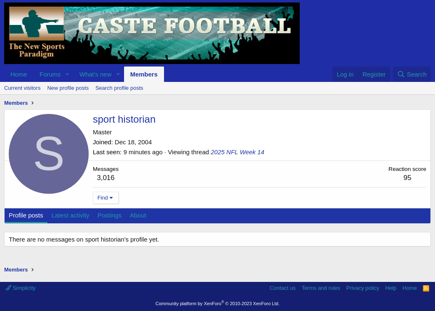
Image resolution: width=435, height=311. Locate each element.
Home (18, 74)
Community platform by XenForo (218, 303)
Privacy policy (362, 288)
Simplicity (21, 288)
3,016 (106, 178)
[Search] (412, 74)
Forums (50, 74)
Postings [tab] (109, 215)
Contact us (283, 288)
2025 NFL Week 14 (237, 152)
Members (144, 74)
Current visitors (22, 88)
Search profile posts (119, 88)
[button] (67, 74)
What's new (96, 74)
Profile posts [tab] (26, 215)
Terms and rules (321, 288)
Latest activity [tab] (70, 215)
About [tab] (138, 215)
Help (391, 288)
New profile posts (68, 88)
